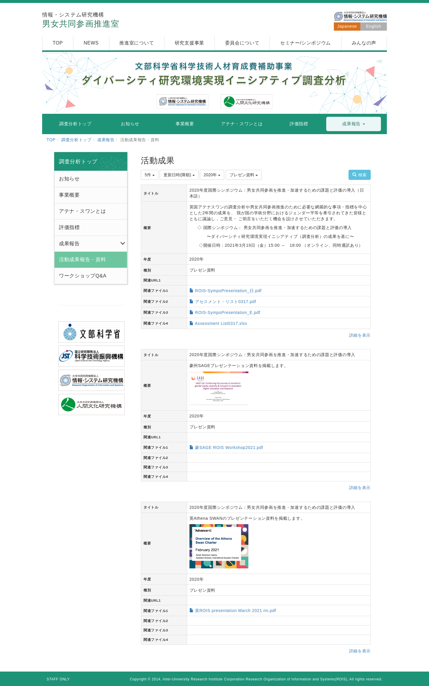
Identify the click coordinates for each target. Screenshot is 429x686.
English (373, 26)
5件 (150, 174)
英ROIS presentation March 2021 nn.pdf (235, 610)
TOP (51, 139)
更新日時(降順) (179, 174)
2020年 (212, 174)
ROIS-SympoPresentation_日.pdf (228, 290)
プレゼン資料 (244, 174)
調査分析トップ (76, 139)
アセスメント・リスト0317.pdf (225, 301)
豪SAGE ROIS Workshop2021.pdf (229, 447)
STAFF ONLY (58, 679)
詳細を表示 (360, 335)
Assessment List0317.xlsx (221, 323)
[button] (353, 124)
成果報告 (106, 139)
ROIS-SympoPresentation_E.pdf (227, 312)
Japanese (347, 26)
